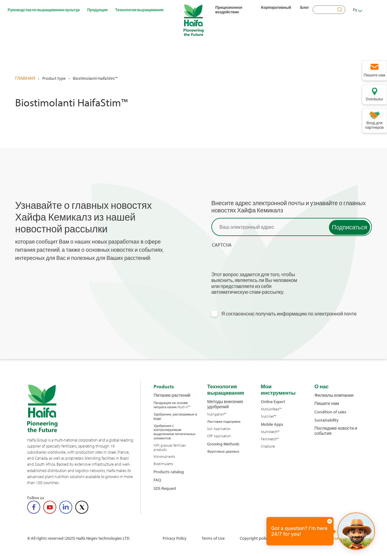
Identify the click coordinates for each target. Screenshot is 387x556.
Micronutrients (164, 456)
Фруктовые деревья (223, 451)
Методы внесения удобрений (225, 404)
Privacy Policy (175, 538)
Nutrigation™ (216, 414)
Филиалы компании (333, 395)
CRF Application (219, 436)
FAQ (157, 479)
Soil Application (218, 429)
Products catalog (169, 471)
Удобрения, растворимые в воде (175, 416)
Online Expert (273, 401)
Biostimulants (163, 464)
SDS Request (165, 488)
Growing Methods (223, 443)
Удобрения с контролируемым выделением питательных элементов (175, 432)
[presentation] (257, 260)
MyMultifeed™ (271, 409)
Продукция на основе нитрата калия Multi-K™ (172, 405)
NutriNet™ (268, 416)
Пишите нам (326, 403)
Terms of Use (213, 538)
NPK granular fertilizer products (170, 447)
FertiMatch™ (270, 439)
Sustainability (326, 419)
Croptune (268, 446)
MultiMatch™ (270, 432)
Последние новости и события (335, 430)
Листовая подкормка (223, 421)
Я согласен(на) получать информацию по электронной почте (289, 314)
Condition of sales (330, 411)
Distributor (374, 98)
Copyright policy (254, 538)
